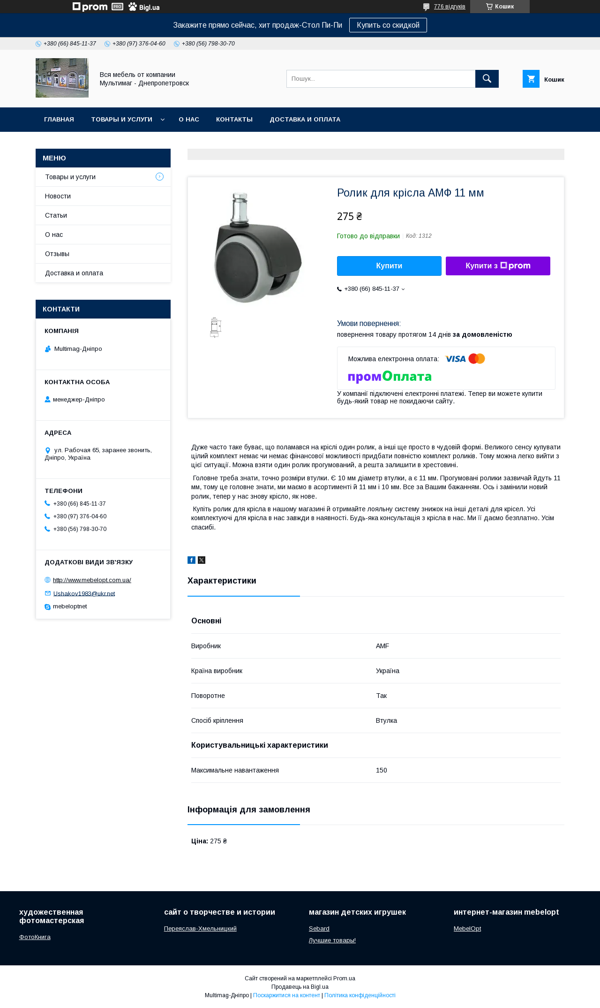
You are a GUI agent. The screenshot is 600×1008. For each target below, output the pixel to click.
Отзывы (57, 254)
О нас (189, 119)
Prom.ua (344, 978)
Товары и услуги (121, 119)
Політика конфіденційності (360, 995)
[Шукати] (487, 79)
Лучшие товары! (332, 940)
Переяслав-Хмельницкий (200, 928)
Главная (59, 119)
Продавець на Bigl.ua (300, 987)
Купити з (497, 266)
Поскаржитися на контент (286, 995)
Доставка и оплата (305, 119)
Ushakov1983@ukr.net (84, 593)
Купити (389, 266)
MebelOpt (467, 928)
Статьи (56, 215)
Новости (58, 196)
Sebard (319, 928)
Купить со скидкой (388, 25)
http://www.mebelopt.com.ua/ (92, 580)
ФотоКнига (35, 936)
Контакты (234, 119)
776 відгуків (449, 6)
